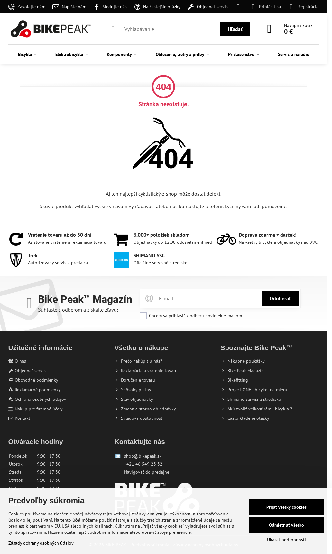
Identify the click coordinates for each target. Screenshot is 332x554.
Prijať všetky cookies (286, 507)
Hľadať (235, 29)
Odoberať (280, 298)
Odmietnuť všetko (286, 525)
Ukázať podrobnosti (286, 539)
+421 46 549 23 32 (143, 464)
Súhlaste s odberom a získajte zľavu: (78, 309)
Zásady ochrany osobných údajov (41, 543)
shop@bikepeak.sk (142, 456)
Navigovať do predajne (146, 472)
